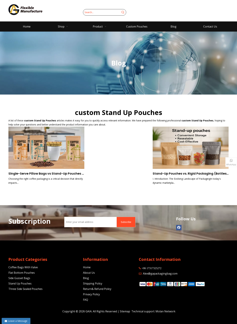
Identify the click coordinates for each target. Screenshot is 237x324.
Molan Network (165, 311)
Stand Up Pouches (20, 283)
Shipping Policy (92, 283)
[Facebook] (179, 227)
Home (87, 267)
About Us (89, 273)
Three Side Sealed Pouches (25, 289)
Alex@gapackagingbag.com (160, 273)
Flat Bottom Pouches (21, 273)
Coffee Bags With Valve (23, 267)
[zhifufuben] (172, 283)
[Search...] (101, 12)
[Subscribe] (126, 222)
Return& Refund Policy (97, 289)
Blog (86, 278)
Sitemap (125, 311)
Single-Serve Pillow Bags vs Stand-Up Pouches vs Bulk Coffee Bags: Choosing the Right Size (46, 173)
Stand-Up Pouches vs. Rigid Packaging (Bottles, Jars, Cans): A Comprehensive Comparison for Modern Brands (191, 173)
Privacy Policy (91, 294)
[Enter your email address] (89, 222)
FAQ (85, 300)
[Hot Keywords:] (123, 12)
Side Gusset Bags (19, 278)
